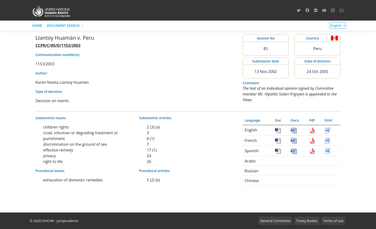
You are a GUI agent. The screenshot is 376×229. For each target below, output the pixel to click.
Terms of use (333, 220)
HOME (37, 25)
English (336, 25)
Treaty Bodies (306, 220)
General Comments (275, 220)
